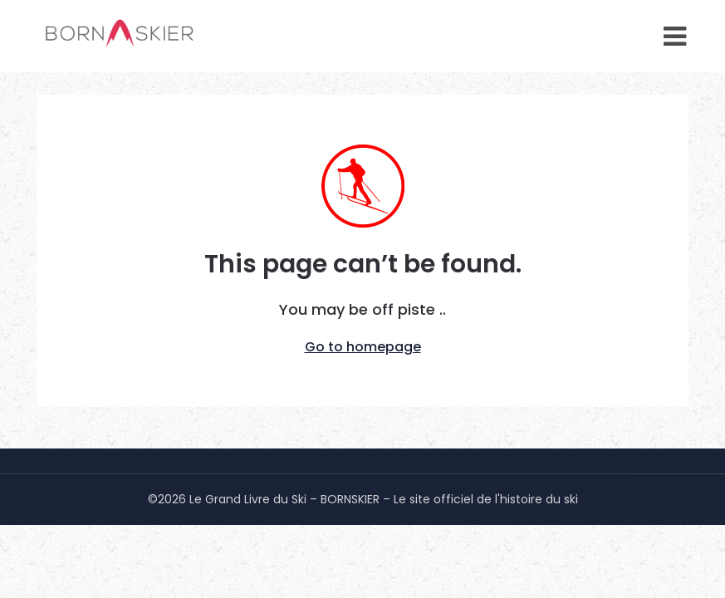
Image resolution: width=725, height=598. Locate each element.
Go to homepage (363, 346)
